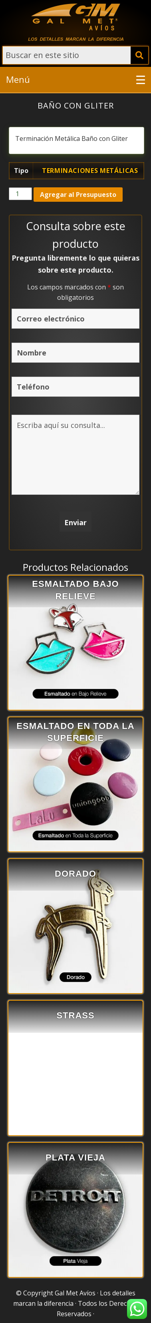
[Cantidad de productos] (20, 193)
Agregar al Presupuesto (78, 194)
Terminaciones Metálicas (90, 170)
